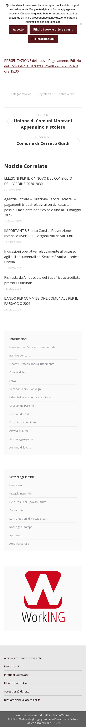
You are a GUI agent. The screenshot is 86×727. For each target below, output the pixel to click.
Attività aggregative (21, 439)
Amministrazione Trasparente (23, 658)
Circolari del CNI (19, 414)
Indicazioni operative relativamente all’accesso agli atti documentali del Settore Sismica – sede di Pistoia (42, 256)
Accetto (18, 29)
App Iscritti (15, 535)
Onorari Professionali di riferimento (31, 364)
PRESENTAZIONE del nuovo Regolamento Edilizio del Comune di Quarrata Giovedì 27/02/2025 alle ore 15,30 (42, 66)
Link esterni (11, 666)
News (27, 94)
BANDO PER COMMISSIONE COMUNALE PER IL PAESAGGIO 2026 (41, 301)
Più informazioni (43, 39)
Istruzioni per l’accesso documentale (32, 347)
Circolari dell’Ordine (21, 406)
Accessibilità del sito (16, 691)
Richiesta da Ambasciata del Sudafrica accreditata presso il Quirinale (42, 280)
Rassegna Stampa (20, 527)
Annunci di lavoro (20, 447)
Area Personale (19, 544)
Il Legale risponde (20, 493)
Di (43, 94)
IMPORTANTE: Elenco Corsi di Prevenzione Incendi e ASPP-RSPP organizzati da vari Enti (38, 233)
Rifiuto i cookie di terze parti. (53, 29)
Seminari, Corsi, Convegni (25, 389)
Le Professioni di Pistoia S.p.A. (28, 518)
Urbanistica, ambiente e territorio (30, 397)
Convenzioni (17, 510)
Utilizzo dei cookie (15, 683)
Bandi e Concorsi (20, 355)
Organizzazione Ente (22, 422)
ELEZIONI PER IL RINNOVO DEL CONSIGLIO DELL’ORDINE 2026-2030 (38, 181)
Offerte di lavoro (19, 372)
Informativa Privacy (16, 675)
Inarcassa (15, 485)
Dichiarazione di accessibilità (22, 700)
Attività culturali (19, 431)
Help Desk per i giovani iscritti (27, 502)
